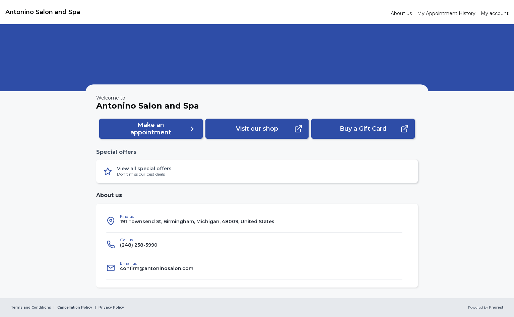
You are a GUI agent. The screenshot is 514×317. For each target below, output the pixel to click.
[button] (151, 129)
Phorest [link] (495, 308)
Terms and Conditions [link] (31, 308)
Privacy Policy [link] (111, 308)
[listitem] (254, 221)
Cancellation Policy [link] (74, 308)
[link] (195, 12)
